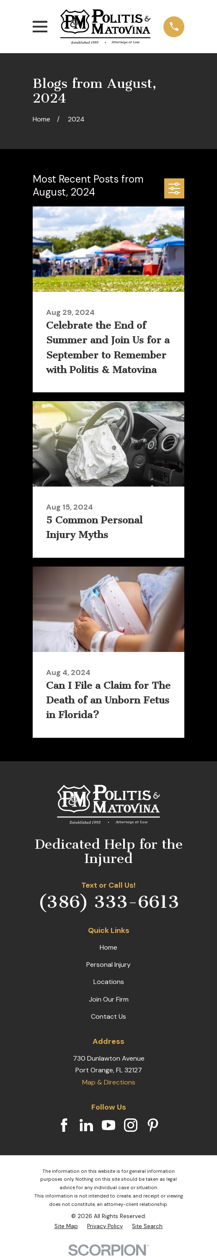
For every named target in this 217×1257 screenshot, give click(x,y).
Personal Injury (108, 964)
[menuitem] (66, 1226)
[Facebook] (64, 1125)
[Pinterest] (153, 1125)
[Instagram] (130, 1125)
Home (108, 947)
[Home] (105, 26)
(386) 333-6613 (108, 901)
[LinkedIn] (86, 1125)
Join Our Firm (109, 999)
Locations (108, 981)
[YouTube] (108, 1125)
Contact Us (108, 1016)
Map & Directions (108, 1082)
